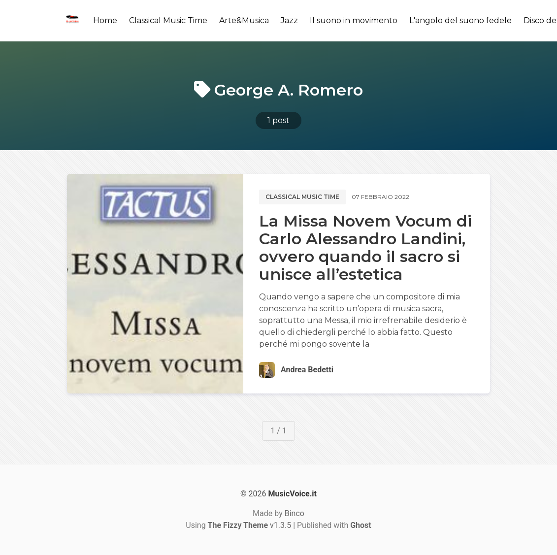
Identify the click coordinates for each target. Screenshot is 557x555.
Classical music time (302, 196)
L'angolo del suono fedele (460, 20)
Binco (294, 513)
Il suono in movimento (353, 20)
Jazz (289, 20)
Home (105, 20)
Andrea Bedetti (307, 369)
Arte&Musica (244, 20)
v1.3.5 (250, 525)
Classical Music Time (168, 20)
